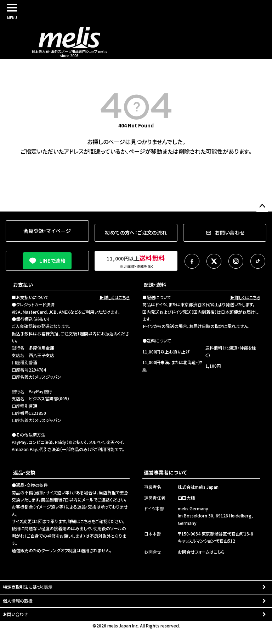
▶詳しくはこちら (115, 297)
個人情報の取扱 (18, 601)
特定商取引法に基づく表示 (27, 587)
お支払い (23, 284)
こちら (85, 521)
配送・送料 (155, 284)
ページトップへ (262, 206)
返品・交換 (24, 472)
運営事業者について (165, 472)
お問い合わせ (15, 614)
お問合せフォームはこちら (201, 552)
